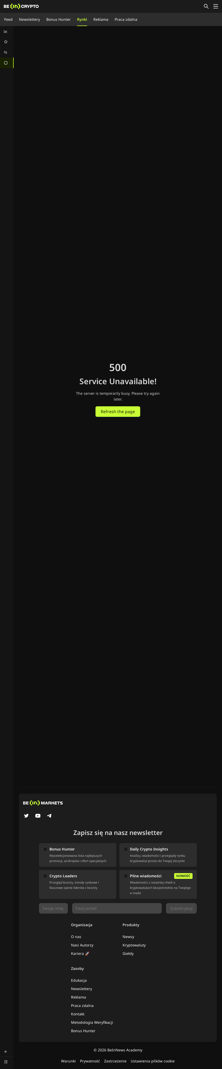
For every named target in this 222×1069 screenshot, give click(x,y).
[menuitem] (7, 31)
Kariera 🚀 (80, 953)
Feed (8, 19)
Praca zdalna (126, 19)
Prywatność (90, 1060)
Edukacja (79, 980)
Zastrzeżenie (115, 1060)
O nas (76, 936)
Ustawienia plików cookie (153, 1060)
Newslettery (29, 19)
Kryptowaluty (134, 945)
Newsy (128, 936)
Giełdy (128, 953)
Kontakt (77, 1013)
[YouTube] (38, 816)
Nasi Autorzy (82, 945)
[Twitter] (26, 816)
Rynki (82, 19)
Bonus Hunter (58, 19)
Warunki (68, 1060)
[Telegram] (49, 816)
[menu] (7, 47)
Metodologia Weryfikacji (92, 1022)
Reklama (100, 19)
